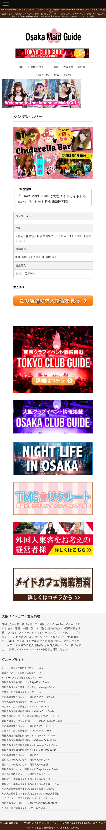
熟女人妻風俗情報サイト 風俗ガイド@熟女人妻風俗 (28, 788)
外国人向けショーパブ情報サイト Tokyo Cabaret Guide (30, 769)
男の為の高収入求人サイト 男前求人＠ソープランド (28, 726)
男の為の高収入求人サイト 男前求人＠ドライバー (27, 774)
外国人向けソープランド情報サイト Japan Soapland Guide (32, 721)
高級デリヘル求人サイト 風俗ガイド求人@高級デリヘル (30, 784)
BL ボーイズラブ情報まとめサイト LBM (22, 677)
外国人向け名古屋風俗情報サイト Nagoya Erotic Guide (29, 745)
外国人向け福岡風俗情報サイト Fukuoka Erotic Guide (29, 750)
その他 (67, 74)
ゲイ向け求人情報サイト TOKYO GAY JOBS (24, 808)
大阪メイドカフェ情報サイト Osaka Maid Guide (26, 730)
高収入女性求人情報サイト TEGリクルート (24, 701)
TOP (21, 67)
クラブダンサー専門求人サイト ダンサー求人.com (27, 798)
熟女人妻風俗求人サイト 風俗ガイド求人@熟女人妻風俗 (30, 793)
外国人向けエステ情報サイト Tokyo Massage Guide (28, 687)
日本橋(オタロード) (39, 67)
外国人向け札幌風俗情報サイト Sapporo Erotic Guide (29, 735)
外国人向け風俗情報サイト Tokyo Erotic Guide (25, 682)
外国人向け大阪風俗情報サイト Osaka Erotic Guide (28, 711)
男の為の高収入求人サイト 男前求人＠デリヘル (26, 759)
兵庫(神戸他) (42, 74)
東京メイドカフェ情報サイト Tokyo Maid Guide (26, 706)
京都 (56, 74)
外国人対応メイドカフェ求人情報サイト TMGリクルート (31, 716)
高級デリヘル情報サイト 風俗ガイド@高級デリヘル (28, 779)
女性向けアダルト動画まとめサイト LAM (22, 672)
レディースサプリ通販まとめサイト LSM (22, 668)
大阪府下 (82, 67)
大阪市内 (68, 67)
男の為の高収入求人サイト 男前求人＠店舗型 (25, 764)
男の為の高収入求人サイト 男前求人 (20, 755)
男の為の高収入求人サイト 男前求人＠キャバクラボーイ (30, 697)
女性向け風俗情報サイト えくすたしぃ (21, 692)
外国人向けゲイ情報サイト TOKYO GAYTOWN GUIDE (30, 803)
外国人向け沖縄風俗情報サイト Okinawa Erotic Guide (29, 740)
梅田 (56, 67)
